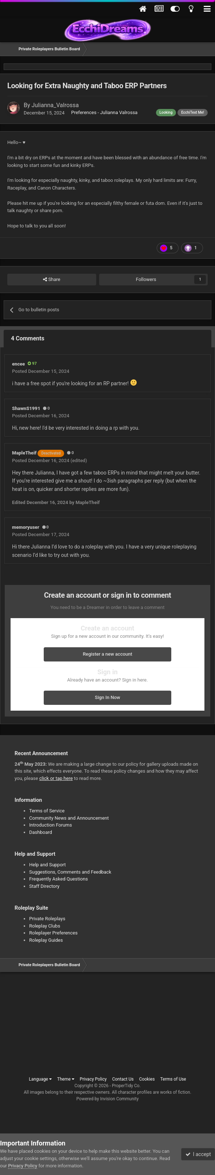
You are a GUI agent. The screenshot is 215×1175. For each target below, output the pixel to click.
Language (40, 1079)
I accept (198, 1154)
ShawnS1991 (26, 408)
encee (18, 364)
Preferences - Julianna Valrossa (104, 112)
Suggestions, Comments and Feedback (70, 872)
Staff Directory (44, 886)
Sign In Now (107, 697)
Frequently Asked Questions (58, 879)
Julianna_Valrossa (55, 105)
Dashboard (40, 832)
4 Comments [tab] (27, 338)
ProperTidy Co (126, 1085)
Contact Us (123, 1079)
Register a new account (107, 654)
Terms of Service (46, 810)
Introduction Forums (50, 825)
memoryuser (25, 527)
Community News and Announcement (69, 818)
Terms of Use (173, 1079)
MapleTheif (38, 453)
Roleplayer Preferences (53, 933)
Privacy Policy (93, 1079)
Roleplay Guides (46, 940)
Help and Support (47, 864)
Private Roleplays (47, 918)
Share (51, 279)
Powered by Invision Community (108, 1098)
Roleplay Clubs (44, 926)
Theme (65, 1079)
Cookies (147, 1079)
